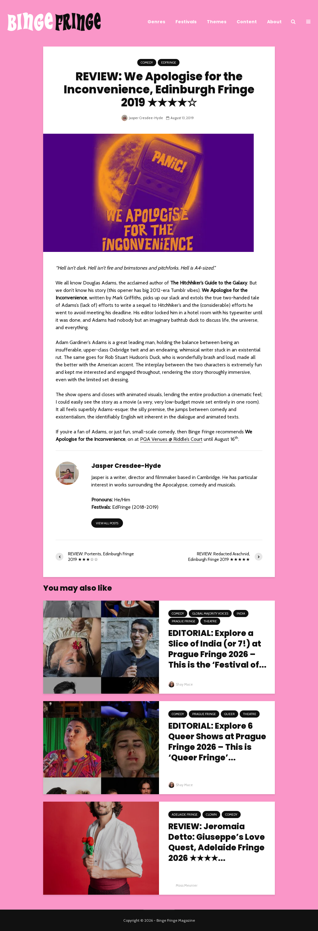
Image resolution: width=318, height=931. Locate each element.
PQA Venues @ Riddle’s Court (171, 439)
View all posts (107, 523)
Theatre (210, 621)
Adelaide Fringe (185, 814)
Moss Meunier (183, 885)
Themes (216, 22)
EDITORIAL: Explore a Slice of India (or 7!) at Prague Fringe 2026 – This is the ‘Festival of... (217, 649)
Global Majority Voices (210, 613)
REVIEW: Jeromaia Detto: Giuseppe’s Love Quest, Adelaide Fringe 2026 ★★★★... (216, 842)
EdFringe (168, 62)
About (274, 22)
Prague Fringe (183, 621)
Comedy (147, 62)
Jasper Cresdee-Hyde (142, 118)
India (241, 613)
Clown (211, 814)
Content (247, 22)
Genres (156, 22)
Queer (229, 714)
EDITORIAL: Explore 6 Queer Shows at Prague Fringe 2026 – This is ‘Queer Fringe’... (217, 742)
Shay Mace (180, 684)
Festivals (186, 22)
